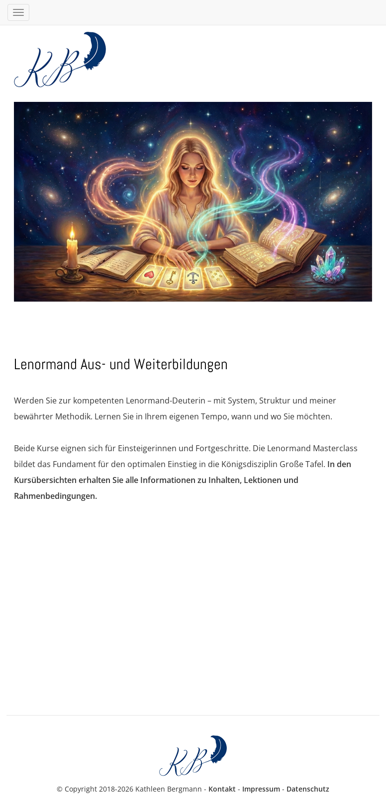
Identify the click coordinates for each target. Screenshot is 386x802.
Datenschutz (308, 789)
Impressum (261, 789)
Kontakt (222, 789)
